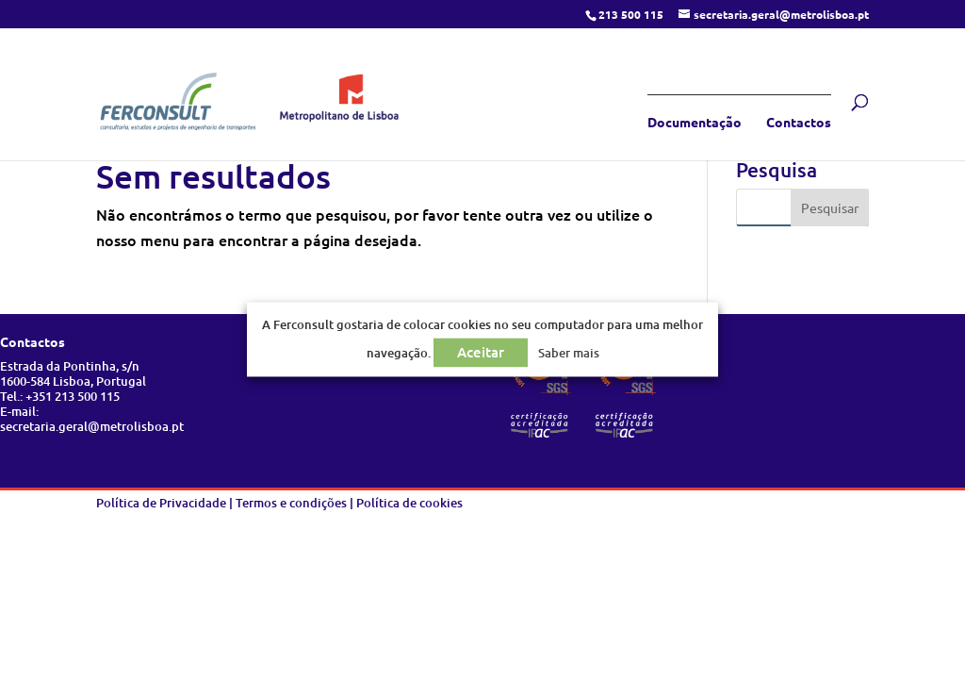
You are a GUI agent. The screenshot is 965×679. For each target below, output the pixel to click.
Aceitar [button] (480, 352)
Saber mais (568, 353)
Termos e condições (291, 502)
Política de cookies (409, 502)
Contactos (798, 122)
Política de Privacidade (161, 502)
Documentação (694, 122)
